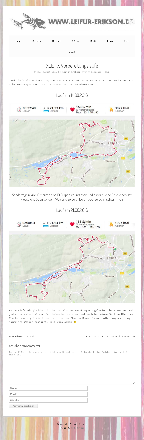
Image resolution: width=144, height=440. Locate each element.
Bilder (36, 41)
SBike (76, 41)
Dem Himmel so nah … (23, 336)
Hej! (19, 41)
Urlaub (56, 41)
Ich (126, 41)
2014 (72, 51)
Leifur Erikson (71, 72)
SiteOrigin (77, 432)
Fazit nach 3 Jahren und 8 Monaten (110, 336)
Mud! (93, 41)
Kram (110, 41)
